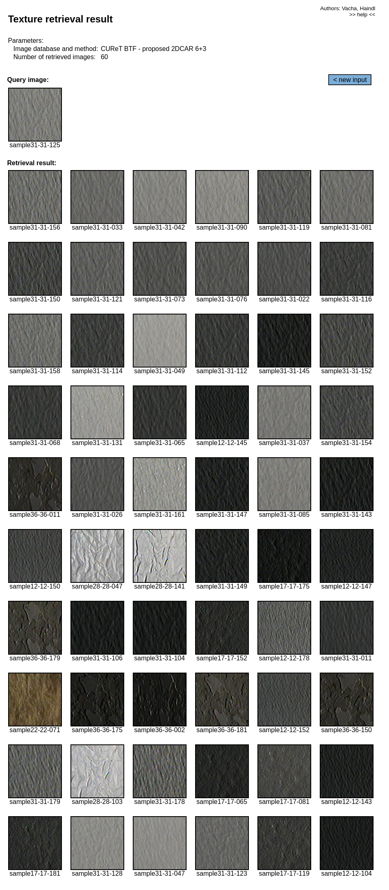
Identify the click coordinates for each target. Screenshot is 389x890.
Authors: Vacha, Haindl (347, 8)
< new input (350, 79)
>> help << (362, 14)
